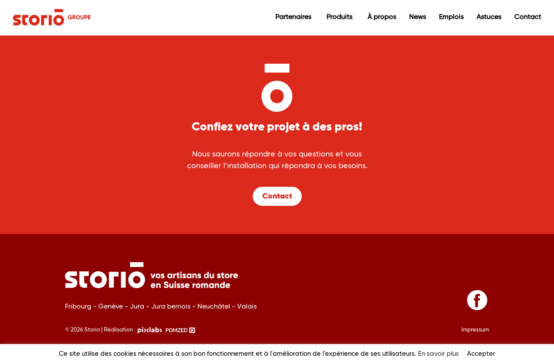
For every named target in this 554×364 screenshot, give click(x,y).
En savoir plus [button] (438, 354)
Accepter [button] (481, 354)
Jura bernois (171, 306)
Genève (111, 306)
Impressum (475, 330)
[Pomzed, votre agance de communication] (180, 328)
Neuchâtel (214, 306)
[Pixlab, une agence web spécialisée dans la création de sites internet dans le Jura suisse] (150, 328)
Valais (247, 306)
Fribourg (79, 306)
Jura (138, 306)
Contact (277, 196)
